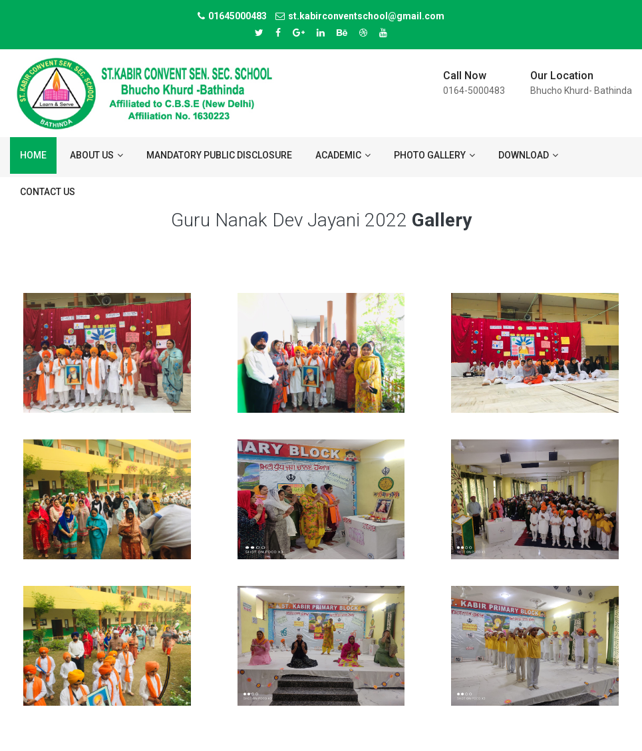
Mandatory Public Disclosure (219, 155)
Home (33, 155)
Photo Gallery (434, 155)
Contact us (47, 191)
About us (96, 155)
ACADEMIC (343, 155)
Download (528, 155)
